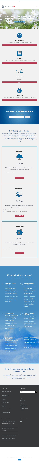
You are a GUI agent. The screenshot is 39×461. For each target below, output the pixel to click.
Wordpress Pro (23, 400)
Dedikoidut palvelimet (24, 408)
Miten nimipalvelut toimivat (7, 432)
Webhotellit (22, 398)
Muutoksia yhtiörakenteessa (7, 425)
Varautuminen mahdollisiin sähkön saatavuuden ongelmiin (8, 439)
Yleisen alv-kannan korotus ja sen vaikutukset (8, 429)
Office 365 (22, 403)
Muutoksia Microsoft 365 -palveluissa (9, 435)
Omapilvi (22, 410)
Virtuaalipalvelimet (23, 405)
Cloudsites (22, 401)
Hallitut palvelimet (23, 406)
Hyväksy (19, 459)
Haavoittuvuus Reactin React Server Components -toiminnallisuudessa (8, 422)
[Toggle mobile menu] (36, 6)
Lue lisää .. (25, 378)
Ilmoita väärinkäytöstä (6, 412)
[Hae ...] (27, 392)
